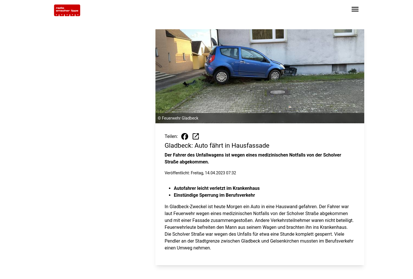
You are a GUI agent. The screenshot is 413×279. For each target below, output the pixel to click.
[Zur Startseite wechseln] (67, 10)
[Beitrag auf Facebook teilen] (184, 136)
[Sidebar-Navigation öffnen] (355, 10)
